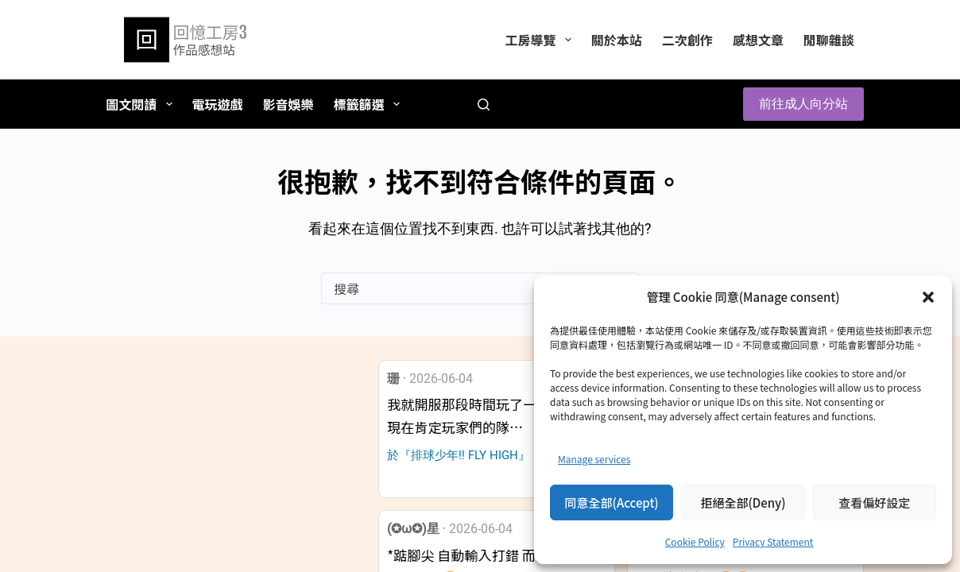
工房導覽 (541, 39)
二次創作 (687, 39)
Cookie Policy (695, 541)
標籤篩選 (370, 104)
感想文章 (758, 39)
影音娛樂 (288, 104)
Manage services (594, 459)
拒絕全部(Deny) (742, 502)
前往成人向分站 (803, 103)
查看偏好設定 (874, 502)
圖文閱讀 (142, 104)
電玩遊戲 (217, 104)
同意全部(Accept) (612, 502)
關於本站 (616, 39)
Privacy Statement (773, 541)
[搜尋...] (464, 288)
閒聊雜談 (828, 39)
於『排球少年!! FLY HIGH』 (458, 455)
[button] (928, 297)
